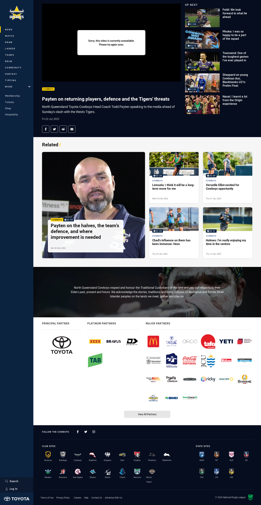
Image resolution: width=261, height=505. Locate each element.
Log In (11, 488)
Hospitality (11, 114)
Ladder (10, 48)
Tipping (10, 80)
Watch (9, 35)
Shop (8, 108)
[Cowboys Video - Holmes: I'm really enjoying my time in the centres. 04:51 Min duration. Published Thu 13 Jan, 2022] (227, 232)
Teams (9, 54)
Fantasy (11, 74)
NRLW (9, 61)
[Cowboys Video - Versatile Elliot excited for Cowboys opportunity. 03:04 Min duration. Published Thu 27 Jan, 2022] (227, 177)
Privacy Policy (63, 497)
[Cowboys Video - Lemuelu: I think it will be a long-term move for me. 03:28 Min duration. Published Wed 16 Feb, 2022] (174, 177)
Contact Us (96, 497)
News (9, 29)
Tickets (9, 102)
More (17, 86)
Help (86, 497)
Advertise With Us (113, 497)
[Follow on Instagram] (93, 431)
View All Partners (147, 414)
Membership (12, 95)
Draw (9, 42)
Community (13, 67)
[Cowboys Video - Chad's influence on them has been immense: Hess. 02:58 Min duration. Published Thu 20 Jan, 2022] (174, 232)
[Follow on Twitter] (85, 431)
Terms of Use (47, 497)
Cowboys (48, 89)
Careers (77, 497)
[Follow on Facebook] (77, 431)
